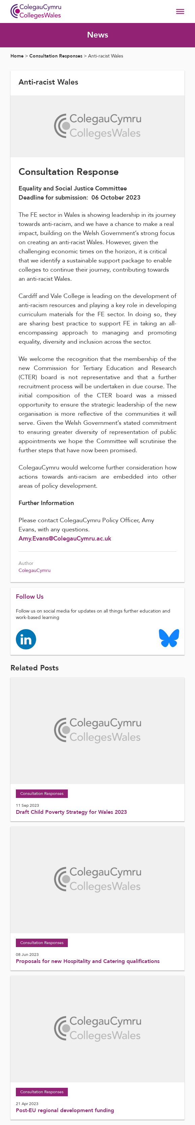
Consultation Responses (55, 56)
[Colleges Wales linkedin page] (26, 639)
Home (17, 56)
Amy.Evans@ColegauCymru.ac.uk (65, 538)
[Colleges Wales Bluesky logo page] (169, 638)
